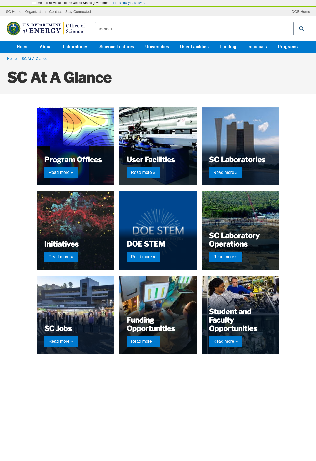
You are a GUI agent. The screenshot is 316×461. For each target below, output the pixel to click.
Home (22, 46)
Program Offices (73, 159)
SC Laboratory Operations (234, 240)
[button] (301, 28)
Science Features (116, 46)
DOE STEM (146, 244)
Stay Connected (78, 12)
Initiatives (257, 46)
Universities (157, 46)
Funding (228, 46)
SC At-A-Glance (34, 59)
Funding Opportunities (151, 324)
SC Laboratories (237, 159)
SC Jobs (58, 328)
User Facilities (194, 46)
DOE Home (301, 12)
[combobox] (194, 28)
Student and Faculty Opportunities (233, 320)
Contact (55, 12)
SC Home (13, 12)
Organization (35, 12)
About (46, 46)
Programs (288, 46)
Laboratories (75, 46)
